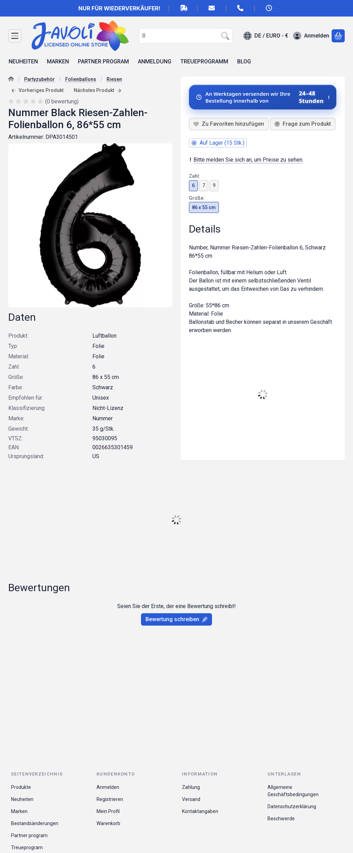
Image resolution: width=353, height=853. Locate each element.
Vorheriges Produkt (37, 90)
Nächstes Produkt (97, 90)
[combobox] (186, 35)
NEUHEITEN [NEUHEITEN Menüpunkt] (23, 61)
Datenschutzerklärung (292, 806)
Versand (191, 799)
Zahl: (194, 176)
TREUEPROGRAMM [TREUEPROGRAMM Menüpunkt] (204, 61)
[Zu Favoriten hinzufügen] (229, 124)
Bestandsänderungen (34, 823)
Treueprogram (27, 847)
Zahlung (191, 787)
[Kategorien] (14, 35)
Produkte (21, 787)
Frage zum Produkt (302, 124)
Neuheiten (22, 799)
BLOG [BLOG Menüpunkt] (244, 61)
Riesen (114, 79)
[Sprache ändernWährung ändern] (266, 35)
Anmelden (108, 787)
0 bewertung (63, 101)
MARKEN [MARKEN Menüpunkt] (58, 61)
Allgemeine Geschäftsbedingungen (293, 790)
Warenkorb (108, 823)
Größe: (197, 198)
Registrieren (110, 799)
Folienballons (80, 79)
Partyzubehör (39, 79)
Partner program (29, 835)
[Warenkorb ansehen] (338, 35)
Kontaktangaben (200, 811)
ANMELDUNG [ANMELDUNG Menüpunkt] (154, 61)
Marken (19, 811)
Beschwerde (281, 818)
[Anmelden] (311, 35)
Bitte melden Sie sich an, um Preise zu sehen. (246, 159)
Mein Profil (108, 811)
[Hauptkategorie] (11, 79)
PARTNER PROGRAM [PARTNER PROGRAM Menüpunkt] (103, 61)
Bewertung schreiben (176, 619)
